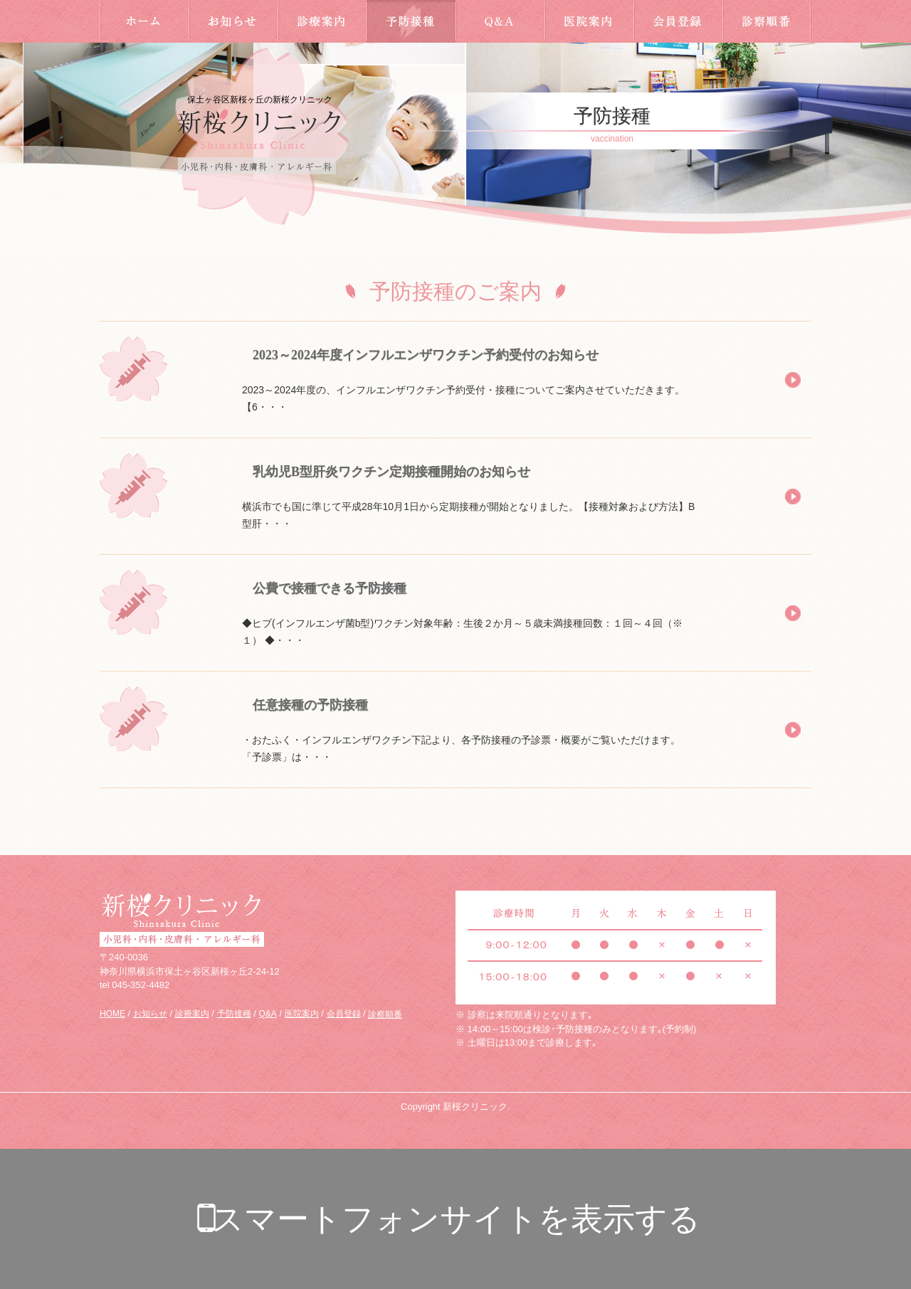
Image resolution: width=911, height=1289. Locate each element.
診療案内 (322, 21)
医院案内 (588, 21)
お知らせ (233, 21)
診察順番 (766, 21)
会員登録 (677, 21)
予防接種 (411, 21)
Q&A (500, 21)
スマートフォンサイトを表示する (455, 1219)
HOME (144, 21)
